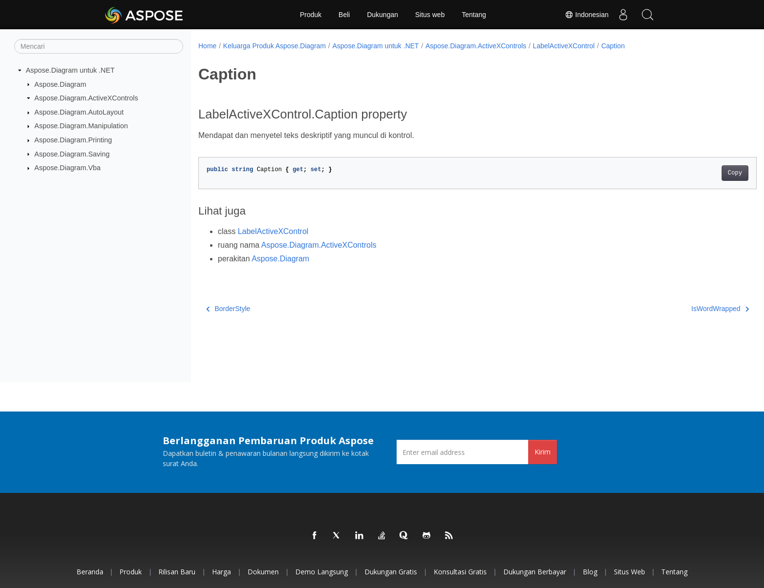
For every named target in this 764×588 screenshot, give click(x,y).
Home (207, 46)
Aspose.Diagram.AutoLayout (79, 112)
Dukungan (382, 15)
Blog (590, 571)
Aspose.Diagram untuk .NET (70, 70)
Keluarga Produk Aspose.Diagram (274, 46)
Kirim (543, 451)
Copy (696, 173)
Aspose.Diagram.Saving (72, 153)
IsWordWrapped (681, 309)
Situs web (430, 15)
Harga (221, 571)
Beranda (89, 571)
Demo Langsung (321, 571)
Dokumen (263, 571)
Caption (613, 46)
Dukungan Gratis (390, 571)
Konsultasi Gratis (460, 571)
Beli (344, 15)
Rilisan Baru (176, 571)
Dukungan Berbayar (534, 571)
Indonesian (587, 14)
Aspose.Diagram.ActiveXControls (86, 98)
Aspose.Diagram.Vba (68, 168)
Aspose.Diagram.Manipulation (81, 126)
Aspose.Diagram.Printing (73, 140)
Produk (310, 15)
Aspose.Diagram (60, 84)
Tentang (474, 15)
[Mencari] (98, 46)
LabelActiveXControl (564, 46)
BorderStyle (228, 309)
